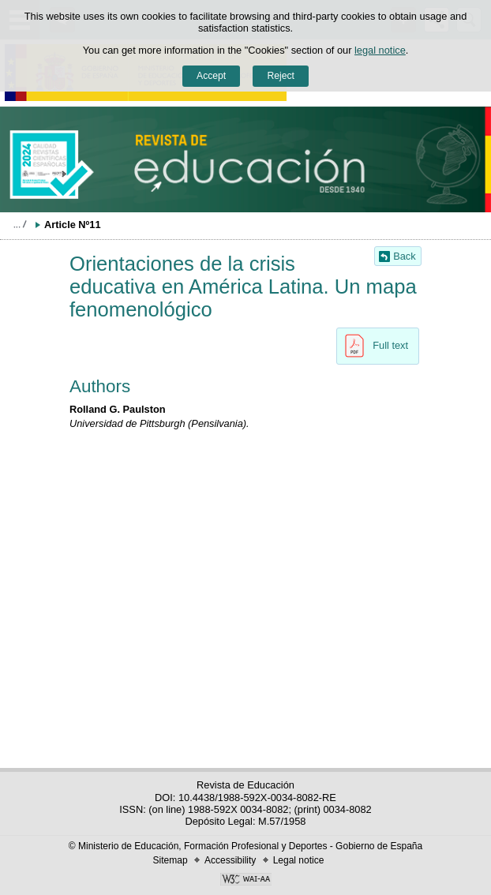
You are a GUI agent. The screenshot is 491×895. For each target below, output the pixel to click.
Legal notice (298, 860)
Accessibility (230, 860)
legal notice (380, 50)
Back (404, 256)
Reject (280, 75)
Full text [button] (372, 345)
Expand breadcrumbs (19, 224)
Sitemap (170, 860)
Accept (211, 75)
